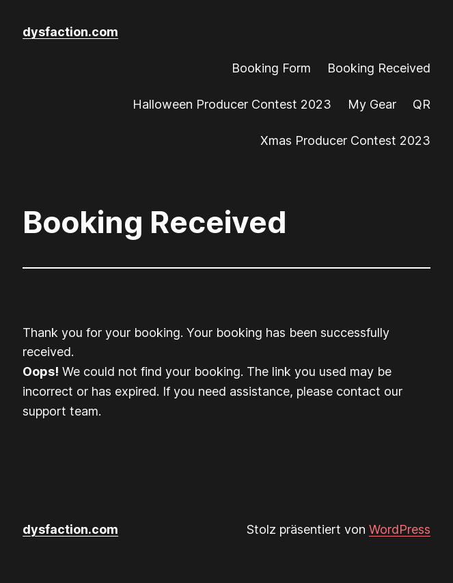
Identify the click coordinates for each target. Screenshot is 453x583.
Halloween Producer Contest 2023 (232, 104)
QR (421, 104)
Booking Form (271, 68)
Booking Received (378, 68)
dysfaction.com (70, 32)
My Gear (372, 104)
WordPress (399, 529)
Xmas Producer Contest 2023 (345, 140)
